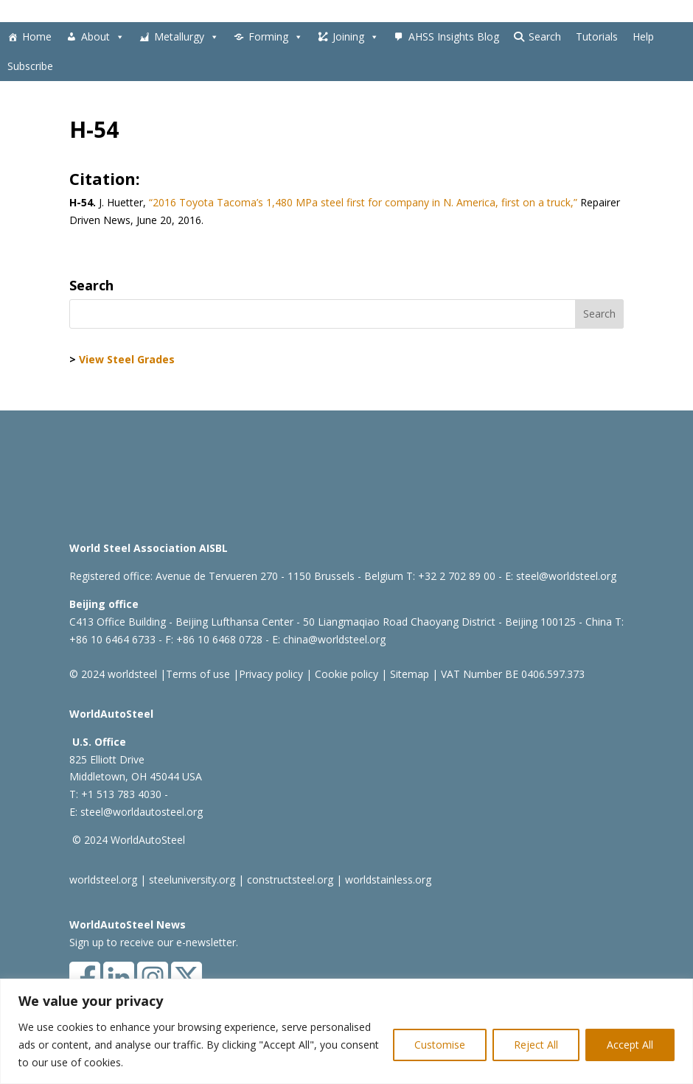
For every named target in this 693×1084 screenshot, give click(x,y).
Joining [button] (355, 37)
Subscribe (30, 66)
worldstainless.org (388, 880)
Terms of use (198, 674)
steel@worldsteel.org (566, 576)
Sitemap (408, 674)
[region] (346, 1031)
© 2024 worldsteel (113, 674)
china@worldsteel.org (334, 639)
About (103, 37)
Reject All (536, 1045)
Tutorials (597, 36)
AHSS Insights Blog (453, 36)
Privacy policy (271, 674)
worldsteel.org (103, 880)
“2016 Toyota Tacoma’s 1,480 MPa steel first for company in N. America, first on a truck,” (361, 202)
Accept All (630, 1045)
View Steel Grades (127, 359)
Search (545, 36)
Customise (439, 1045)
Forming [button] (275, 37)
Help (643, 36)
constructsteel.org (290, 880)
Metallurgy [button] (186, 37)
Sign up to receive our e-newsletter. (153, 942)
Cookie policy (345, 674)
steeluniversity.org (192, 880)
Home (37, 36)
